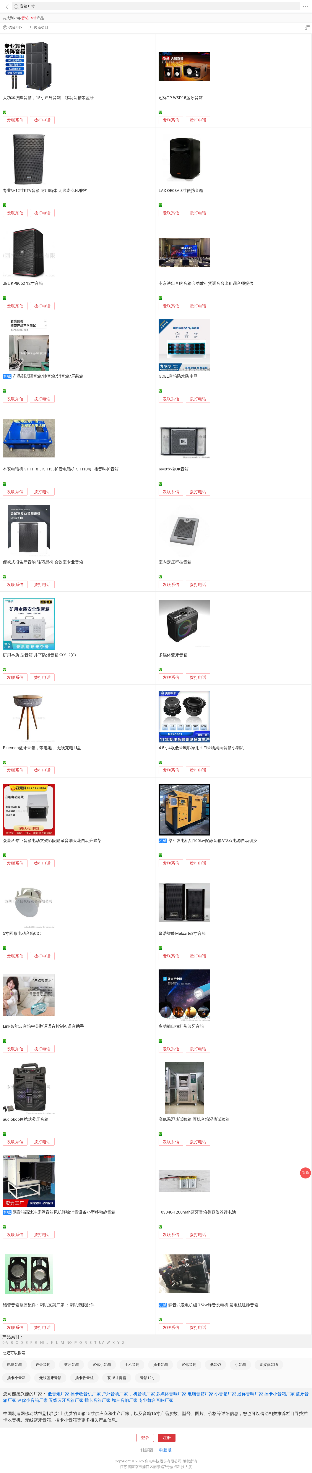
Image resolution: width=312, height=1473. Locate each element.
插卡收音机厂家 (85, 1393)
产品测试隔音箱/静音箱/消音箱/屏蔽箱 (48, 376)
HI (42, 1342)
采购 (305, 1173)
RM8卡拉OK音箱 (174, 469)
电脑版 (165, 1450)
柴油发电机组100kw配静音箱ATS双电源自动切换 (212, 840)
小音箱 (240, 1364)
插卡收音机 (84, 1378)
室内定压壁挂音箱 (175, 562)
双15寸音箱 (116, 1378)
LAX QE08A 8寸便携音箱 (181, 190)
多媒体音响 (269, 1364)
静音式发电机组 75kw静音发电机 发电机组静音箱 (213, 1305)
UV (101, 1342)
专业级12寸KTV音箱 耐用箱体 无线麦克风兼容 (45, 190)
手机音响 (132, 1364)
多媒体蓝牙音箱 (173, 655)
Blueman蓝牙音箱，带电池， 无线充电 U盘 (42, 747)
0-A (5, 1342)
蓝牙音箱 (71, 1364)
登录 (145, 1437)
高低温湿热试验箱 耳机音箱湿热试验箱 (194, 1119)
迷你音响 (189, 1364)
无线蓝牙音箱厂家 (66, 1400)
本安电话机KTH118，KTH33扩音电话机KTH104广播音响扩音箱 (61, 469)
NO (69, 1342)
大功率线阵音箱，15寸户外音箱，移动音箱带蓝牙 (48, 97)
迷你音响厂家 (250, 1393)
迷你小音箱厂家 (32, 1400)
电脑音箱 (14, 1364)
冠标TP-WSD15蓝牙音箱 (181, 97)
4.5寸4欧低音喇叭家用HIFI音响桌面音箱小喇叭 (201, 747)
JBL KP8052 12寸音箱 (23, 283)
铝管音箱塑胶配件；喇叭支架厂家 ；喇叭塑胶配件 (48, 1305)
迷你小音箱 (102, 1364)
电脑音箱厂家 (200, 1393)
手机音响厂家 (142, 1393)
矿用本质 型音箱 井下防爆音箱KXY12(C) (39, 655)
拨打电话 (42, 120)
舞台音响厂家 (125, 1400)
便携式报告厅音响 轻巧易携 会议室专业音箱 (43, 562)
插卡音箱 (160, 1364)
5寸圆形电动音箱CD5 (22, 933)
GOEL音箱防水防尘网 (178, 376)
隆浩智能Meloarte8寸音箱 (182, 933)
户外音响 (43, 1364)
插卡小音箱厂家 (279, 1393)
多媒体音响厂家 (171, 1393)
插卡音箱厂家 (97, 1400)
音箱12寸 (147, 1378)
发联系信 (15, 120)
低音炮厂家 (58, 1393)
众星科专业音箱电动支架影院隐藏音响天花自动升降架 (52, 840)
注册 (167, 1437)
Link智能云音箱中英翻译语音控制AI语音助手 (43, 1026)
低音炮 (215, 1364)
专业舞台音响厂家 (156, 1400)
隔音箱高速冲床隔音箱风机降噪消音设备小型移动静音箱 (64, 1212)
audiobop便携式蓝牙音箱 (26, 1119)
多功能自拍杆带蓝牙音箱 (181, 1026)
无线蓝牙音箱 (50, 1378)
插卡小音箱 (16, 1378)
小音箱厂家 (225, 1393)
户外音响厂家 (115, 1393)
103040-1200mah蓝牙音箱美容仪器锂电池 (197, 1212)
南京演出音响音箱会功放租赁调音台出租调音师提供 (206, 283)
